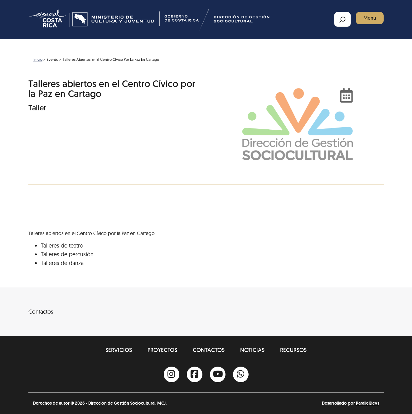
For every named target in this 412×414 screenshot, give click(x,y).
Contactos (209, 350)
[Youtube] (217, 374)
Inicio (37, 59)
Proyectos (162, 350)
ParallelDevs (367, 403)
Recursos (293, 350)
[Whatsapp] (241, 374)
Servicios (118, 350)
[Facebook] (194, 374)
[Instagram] (171, 374)
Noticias (252, 350)
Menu (369, 18)
